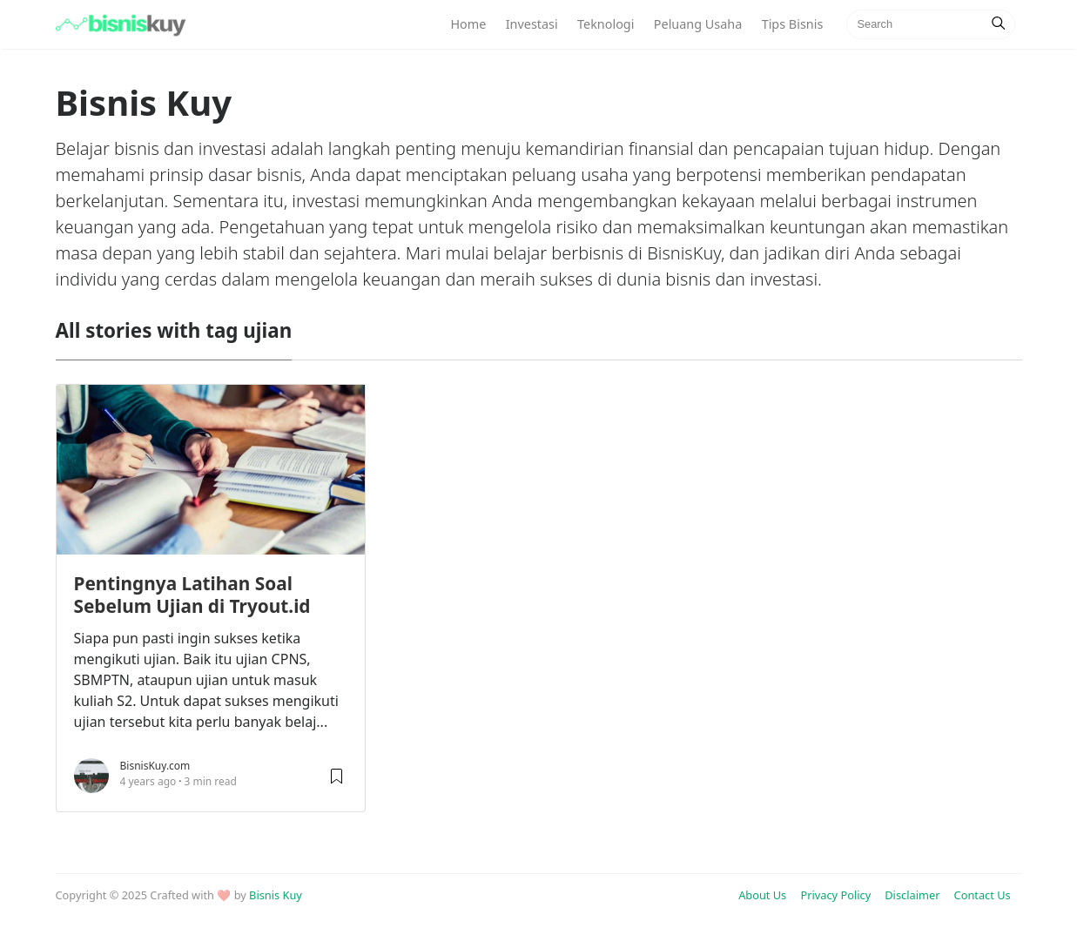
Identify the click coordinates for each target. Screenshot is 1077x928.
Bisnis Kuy (275, 895)
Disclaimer (912, 895)
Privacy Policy (835, 895)
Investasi (532, 24)
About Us (762, 895)
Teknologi (605, 24)
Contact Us (982, 895)
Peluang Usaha (698, 24)
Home (468, 24)
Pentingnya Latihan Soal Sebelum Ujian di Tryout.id (192, 594)
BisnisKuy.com (155, 765)
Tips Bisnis (793, 24)
